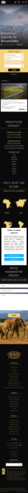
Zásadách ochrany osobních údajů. (12, 251)
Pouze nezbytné (14, 259)
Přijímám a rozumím (14, 255)
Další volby (14, 263)
